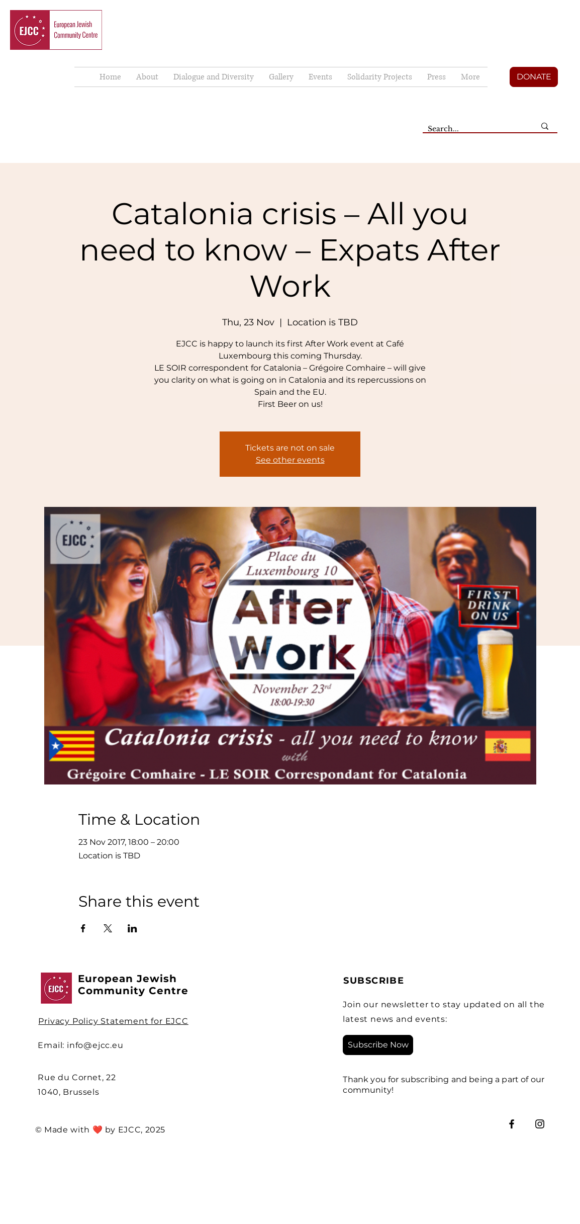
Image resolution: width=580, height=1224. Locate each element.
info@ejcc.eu (95, 1045)
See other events (290, 460)
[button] (281, 76)
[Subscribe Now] (378, 1045)
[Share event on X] (108, 928)
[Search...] (474, 129)
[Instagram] (540, 1124)
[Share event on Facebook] (83, 928)
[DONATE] (534, 77)
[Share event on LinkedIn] (132, 928)
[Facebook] (512, 1124)
